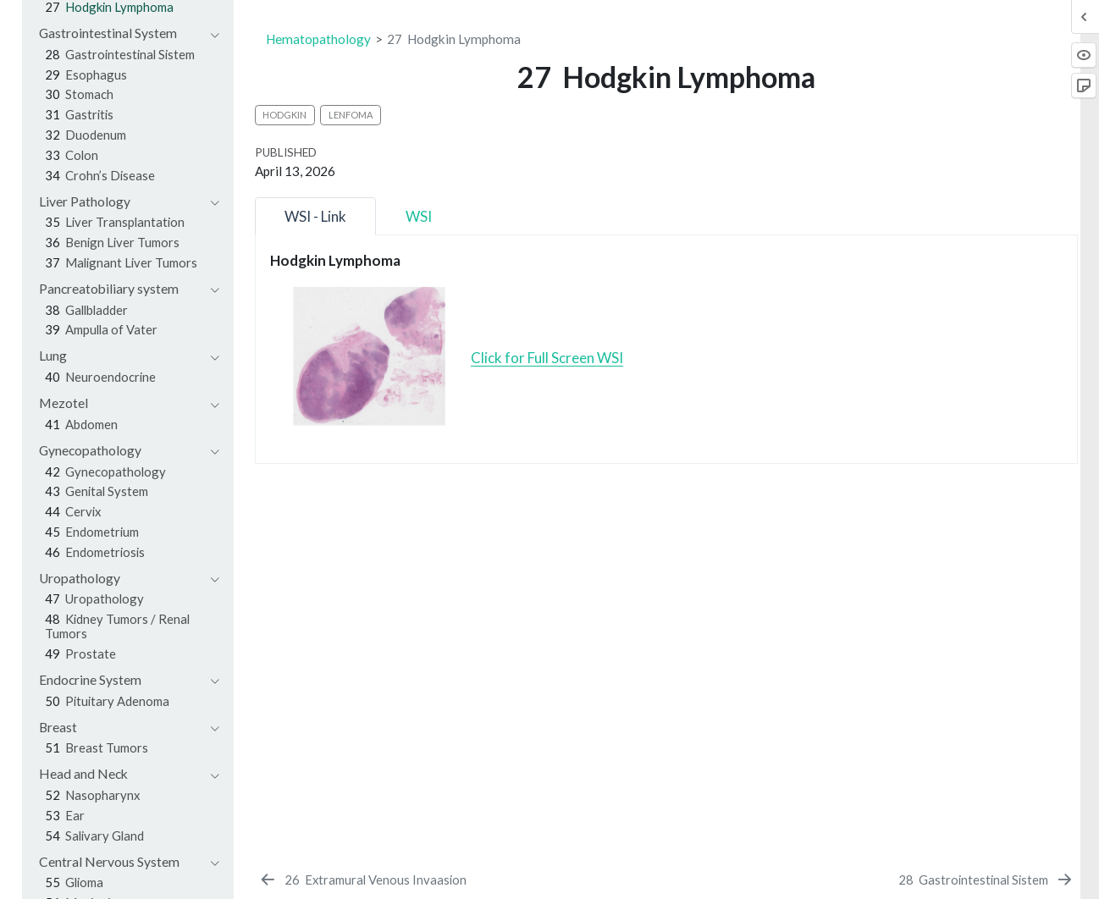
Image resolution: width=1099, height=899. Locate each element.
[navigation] (120, 33)
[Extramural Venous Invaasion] (362, 879)
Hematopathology (318, 39)
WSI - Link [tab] (315, 216)
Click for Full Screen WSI (547, 358)
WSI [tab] (419, 216)
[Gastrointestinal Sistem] (986, 879)
